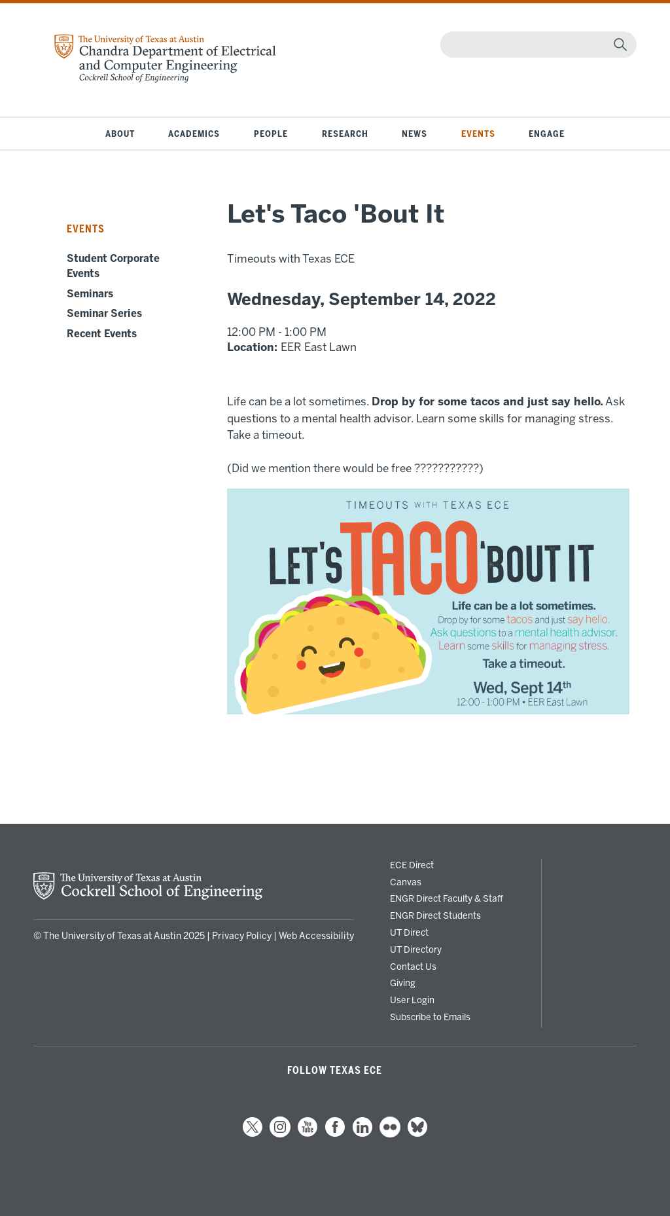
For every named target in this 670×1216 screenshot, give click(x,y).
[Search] (535, 44)
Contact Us (413, 966)
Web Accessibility (316, 936)
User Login (412, 1000)
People (271, 133)
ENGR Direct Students (435, 915)
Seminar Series (104, 314)
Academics (194, 133)
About (120, 133)
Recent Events (102, 334)
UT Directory (416, 949)
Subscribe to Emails (430, 1017)
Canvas (405, 882)
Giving (402, 983)
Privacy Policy (242, 936)
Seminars (90, 294)
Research (345, 133)
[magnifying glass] (620, 44)
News (414, 133)
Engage (547, 133)
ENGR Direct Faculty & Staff (446, 898)
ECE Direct (412, 865)
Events (478, 133)
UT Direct (409, 932)
